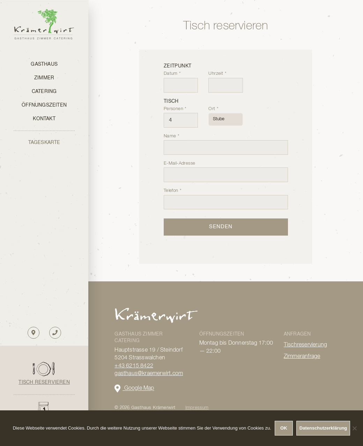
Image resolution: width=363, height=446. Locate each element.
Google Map (134, 388)
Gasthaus (44, 64)
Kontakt (44, 118)
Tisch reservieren (43, 382)
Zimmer (44, 77)
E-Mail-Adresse (226, 169)
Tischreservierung (305, 345)
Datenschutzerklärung (323, 428)
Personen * (181, 115)
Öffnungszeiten (44, 105)
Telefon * (226, 196)
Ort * (225, 114)
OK (284, 428)
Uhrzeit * (225, 79)
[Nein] (354, 428)
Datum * (181, 79)
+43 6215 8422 (133, 366)
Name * (226, 142)
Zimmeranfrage (302, 356)
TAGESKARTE (44, 142)
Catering (44, 91)
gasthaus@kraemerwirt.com (148, 373)
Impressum (197, 407)
